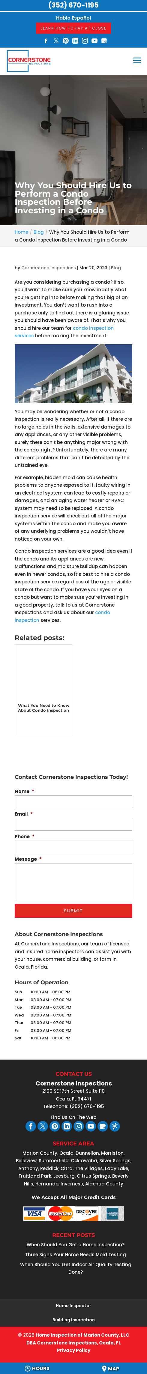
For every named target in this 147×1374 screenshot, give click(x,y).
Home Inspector (73, 1306)
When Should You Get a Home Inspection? (75, 1244)
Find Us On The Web (73, 1117)
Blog (116, 268)
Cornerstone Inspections (48, 268)
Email (24, 814)
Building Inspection (73, 1320)
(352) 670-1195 (73, 5)
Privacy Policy (73, 1350)
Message (28, 859)
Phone (24, 837)
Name (24, 791)
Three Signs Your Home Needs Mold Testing (75, 1254)
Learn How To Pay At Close (73, 28)
